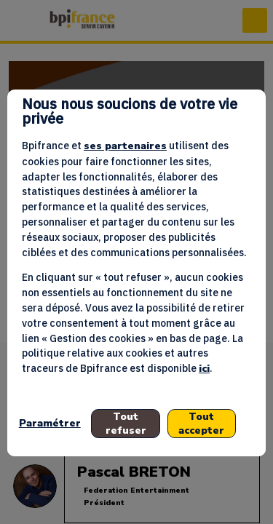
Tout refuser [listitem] (126, 423)
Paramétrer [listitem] (50, 423)
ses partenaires (125, 146)
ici (204, 369)
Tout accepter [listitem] (201, 423)
